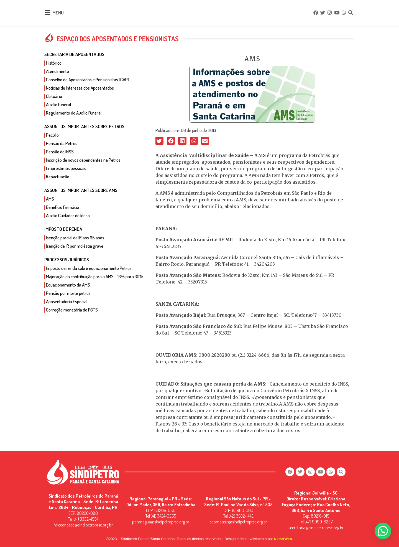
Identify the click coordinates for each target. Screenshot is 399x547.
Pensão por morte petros (68, 293)
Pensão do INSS (60, 152)
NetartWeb (283, 539)
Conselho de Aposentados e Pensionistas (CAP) (87, 79)
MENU (58, 13)
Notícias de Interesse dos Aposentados (80, 88)
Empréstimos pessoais (66, 168)
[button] (159, 141)
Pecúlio (52, 135)
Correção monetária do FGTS (72, 310)
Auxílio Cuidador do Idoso (68, 215)
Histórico (54, 63)
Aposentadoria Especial (66, 301)
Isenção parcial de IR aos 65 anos (75, 237)
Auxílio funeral (58, 104)
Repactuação (57, 176)
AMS (50, 199)
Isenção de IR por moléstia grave (74, 246)
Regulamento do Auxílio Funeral (73, 113)
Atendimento (57, 71)
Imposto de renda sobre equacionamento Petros (89, 268)
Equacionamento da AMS (68, 285)
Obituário (54, 96)
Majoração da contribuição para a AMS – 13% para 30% (94, 276)
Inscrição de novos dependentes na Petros (83, 160)
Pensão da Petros (61, 143)
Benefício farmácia (62, 207)
